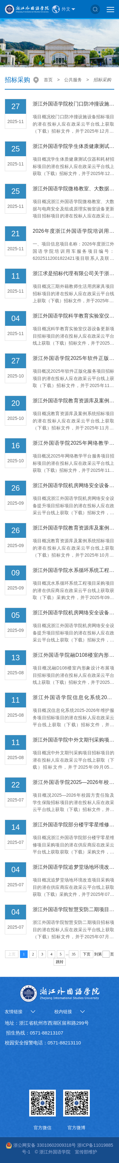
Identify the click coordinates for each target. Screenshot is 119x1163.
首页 (48, 79)
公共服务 (73, 79)
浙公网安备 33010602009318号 (41, 1145)
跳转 (59, 962)
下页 (86, 954)
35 (74, 954)
